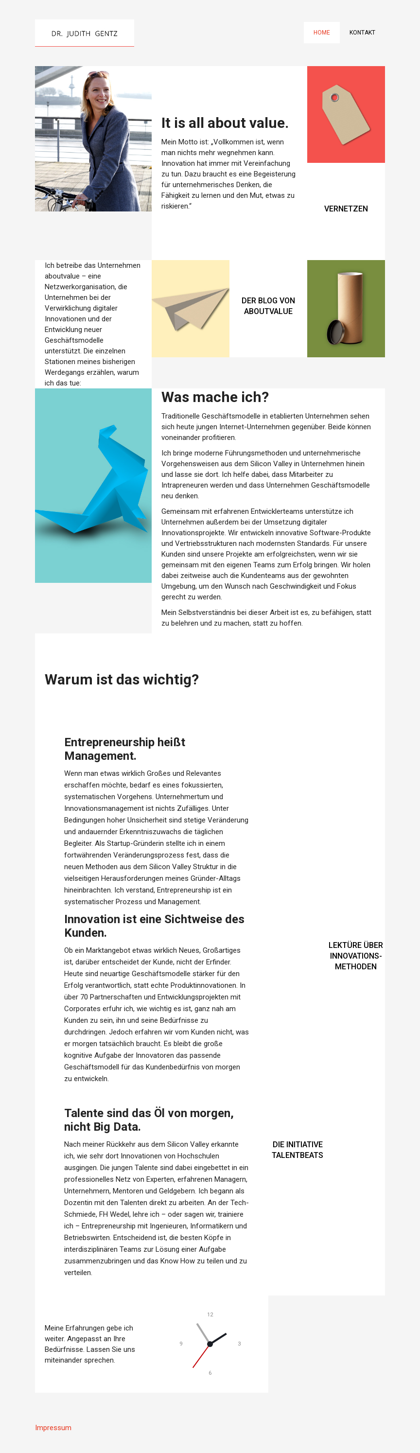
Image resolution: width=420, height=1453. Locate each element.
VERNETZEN (346, 208)
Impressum (53, 1427)
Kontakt (362, 32)
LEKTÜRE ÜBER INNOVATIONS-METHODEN (356, 956)
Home (322, 32)
